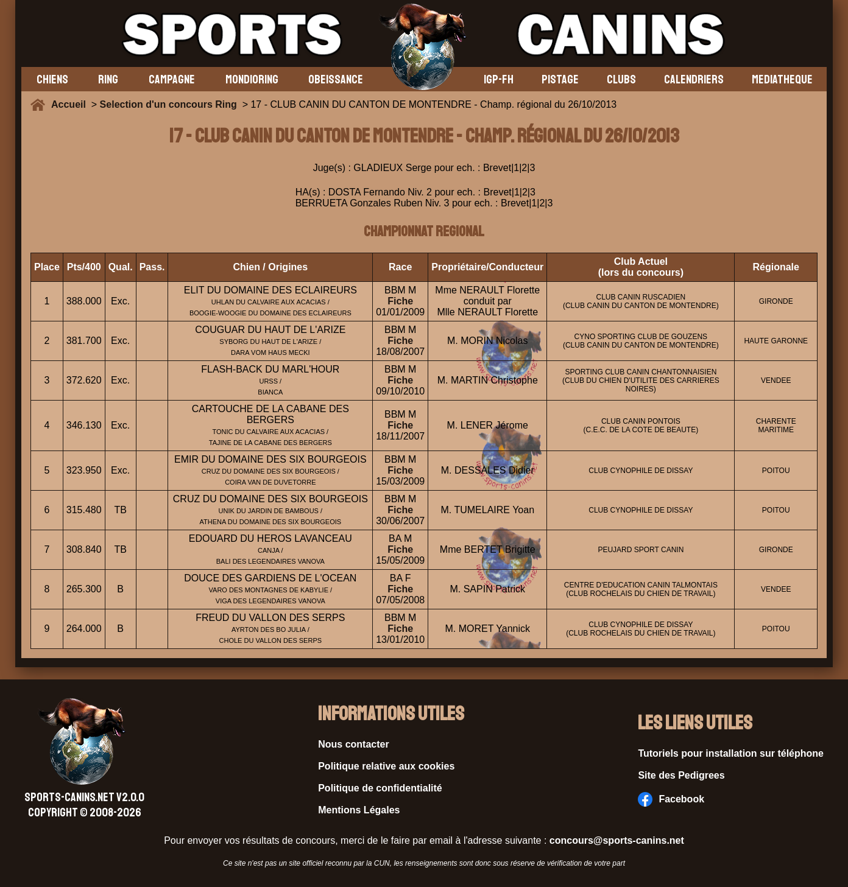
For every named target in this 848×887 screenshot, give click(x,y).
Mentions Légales (359, 810)
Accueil (71, 104)
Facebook (671, 799)
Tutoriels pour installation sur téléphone (731, 753)
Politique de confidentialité (380, 788)
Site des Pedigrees (681, 775)
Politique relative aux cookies (386, 766)
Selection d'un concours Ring (168, 104)
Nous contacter (353, 744)
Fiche (400, 301)
